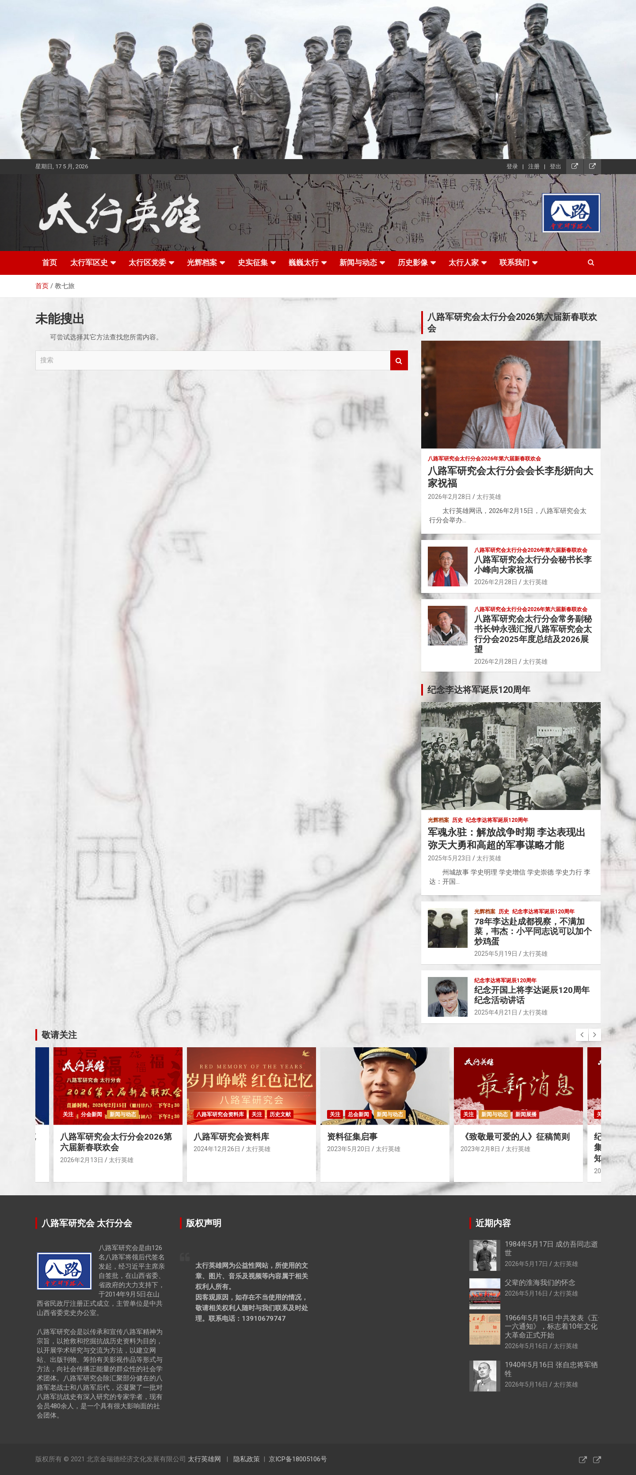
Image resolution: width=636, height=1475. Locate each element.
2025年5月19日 (496, 953)
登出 (555, 166)
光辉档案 (202, 262)
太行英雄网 (204, 1459)
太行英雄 (488, 496)
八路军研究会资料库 (220, 1114)
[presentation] (582, 1035)
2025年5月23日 (449, 858)
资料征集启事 (352, 1137)
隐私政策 (246, 1459)
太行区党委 (147, 262)
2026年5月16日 (526, 1293)
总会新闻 (358, 1114)
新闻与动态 (358, 262)
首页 (49, 262)
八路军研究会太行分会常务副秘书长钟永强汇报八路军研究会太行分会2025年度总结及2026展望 (533, 634)
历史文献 (280, 1114)
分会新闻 (91, 1114)
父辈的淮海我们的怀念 (540, 1282)
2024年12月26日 (217, 1148)
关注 (68, 1114)
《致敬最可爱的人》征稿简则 (515, 1137)
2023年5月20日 (348, 1148)
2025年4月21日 (496, 1012)
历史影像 (413, 262)
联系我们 (514, 262)
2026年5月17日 (526, 1263)
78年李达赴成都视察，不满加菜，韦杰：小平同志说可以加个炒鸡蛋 (533, 931)
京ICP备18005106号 (298, 1459)
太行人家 (464, 262)
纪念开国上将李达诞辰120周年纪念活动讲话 (532, 995)
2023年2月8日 (480, 1148)
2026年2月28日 (449, 496)
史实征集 (253, 262)
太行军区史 (89, 262)
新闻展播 (526, 1114)
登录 (512, 166)
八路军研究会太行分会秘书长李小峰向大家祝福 (533, 565)
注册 (534, 166)
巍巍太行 (304, 262)
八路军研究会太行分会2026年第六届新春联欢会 (484, 459)
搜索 (399, 360)
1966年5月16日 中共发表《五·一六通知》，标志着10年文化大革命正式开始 (552, 1326)
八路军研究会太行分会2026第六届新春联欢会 (116, 1142)
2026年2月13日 (81, 1159)
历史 (457, 820)
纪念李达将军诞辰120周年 (497, 820)
